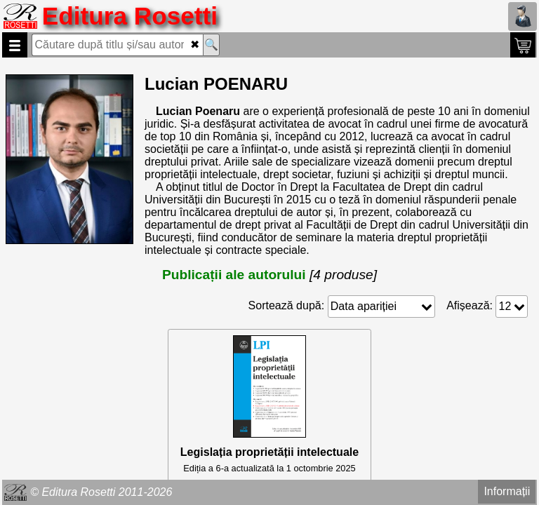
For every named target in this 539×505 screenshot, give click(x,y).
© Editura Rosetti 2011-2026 (101, 492)
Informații (507, 491)
